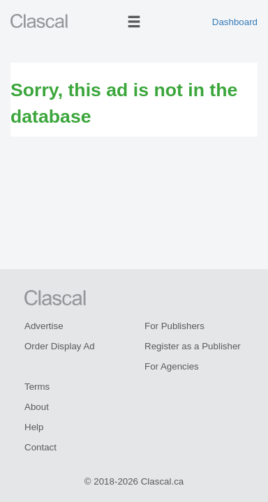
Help (33, 427)
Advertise (44, 326)
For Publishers (174, 326)
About (36, 407)
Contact (40, 447)
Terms (37, 386)
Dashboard (235, 22)
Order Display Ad (59, 346)
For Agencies (171, 366)
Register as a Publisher (192, 346)
